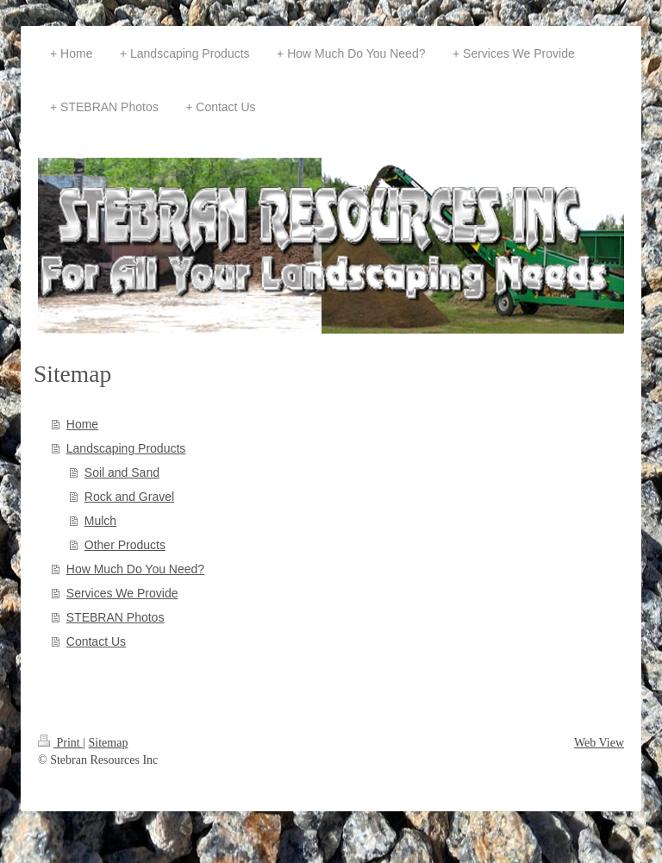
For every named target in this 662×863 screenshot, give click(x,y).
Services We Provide (122, 593)
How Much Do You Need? (135, 569)
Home (82, 424)
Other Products (125, 545)
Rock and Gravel (129, 496)
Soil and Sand (121, 472)
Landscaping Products (126, 448)
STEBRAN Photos (115, 617)
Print (60, 742)
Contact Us (96, 641)
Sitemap (108, 742)
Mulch (100, 521)
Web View (599, 742)
